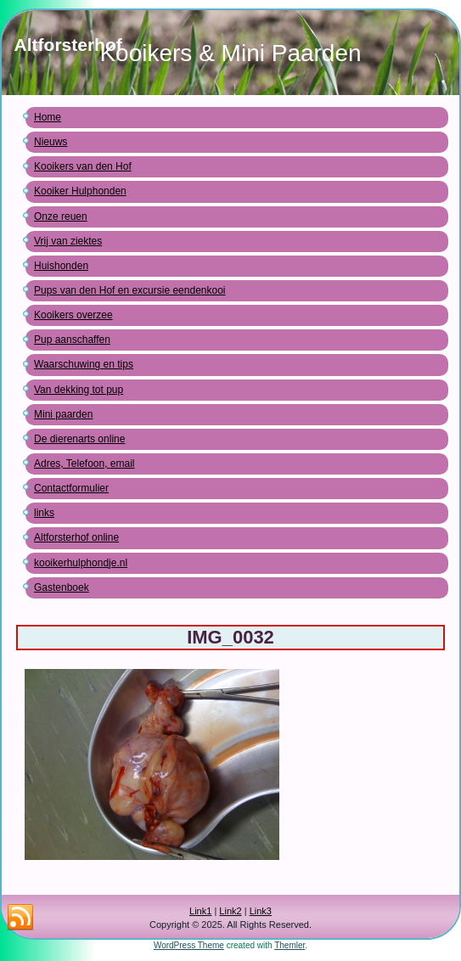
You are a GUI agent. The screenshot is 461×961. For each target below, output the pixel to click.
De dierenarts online (79, 439)
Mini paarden (63, 414)
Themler (289, 945)
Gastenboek (61, 587)
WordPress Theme (189, 945)
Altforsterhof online (76, 537)
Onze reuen (60, 216)
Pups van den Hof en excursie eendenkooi (130, 290)
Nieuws (50, 142)
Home (47, 117)
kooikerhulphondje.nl (80, 563)
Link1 (200, 911)
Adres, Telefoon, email (84, 463)
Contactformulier (71, 488)
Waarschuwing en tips (83, 364)
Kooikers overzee (73, 315)
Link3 (261, 911)
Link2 (230, 911)
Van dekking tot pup (78, 390)
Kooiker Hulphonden (80, 191)
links (44, 513)
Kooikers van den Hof (83, 166)
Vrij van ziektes (68, 241)
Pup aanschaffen (72, 340)
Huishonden (61, 266)
